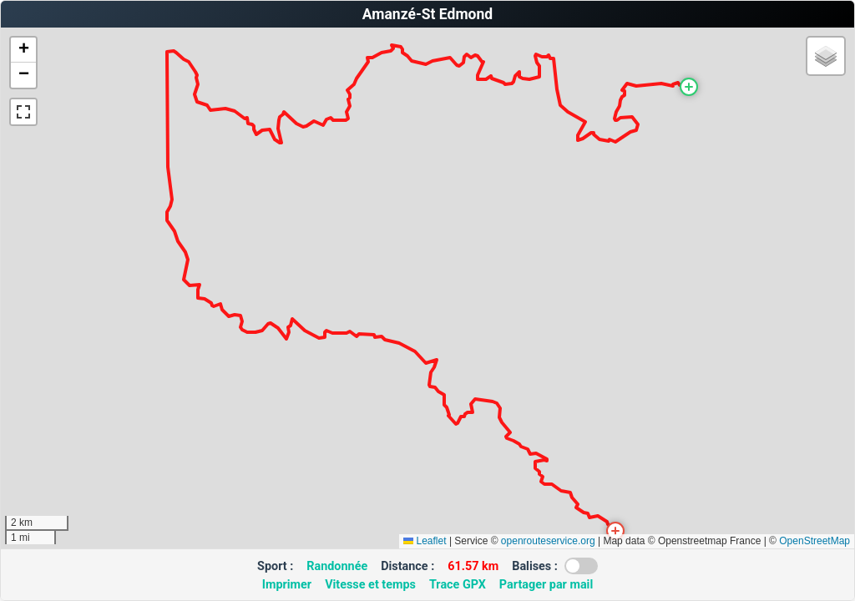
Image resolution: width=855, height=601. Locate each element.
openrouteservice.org (548, 541)
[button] (689, 87)
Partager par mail (546, 585)
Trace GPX (457, 585)
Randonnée (336, 566)
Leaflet (424, 541)
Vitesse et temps (370, 585)
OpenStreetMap (814, 541)
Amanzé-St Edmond (427, 14)
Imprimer (286, 585)
